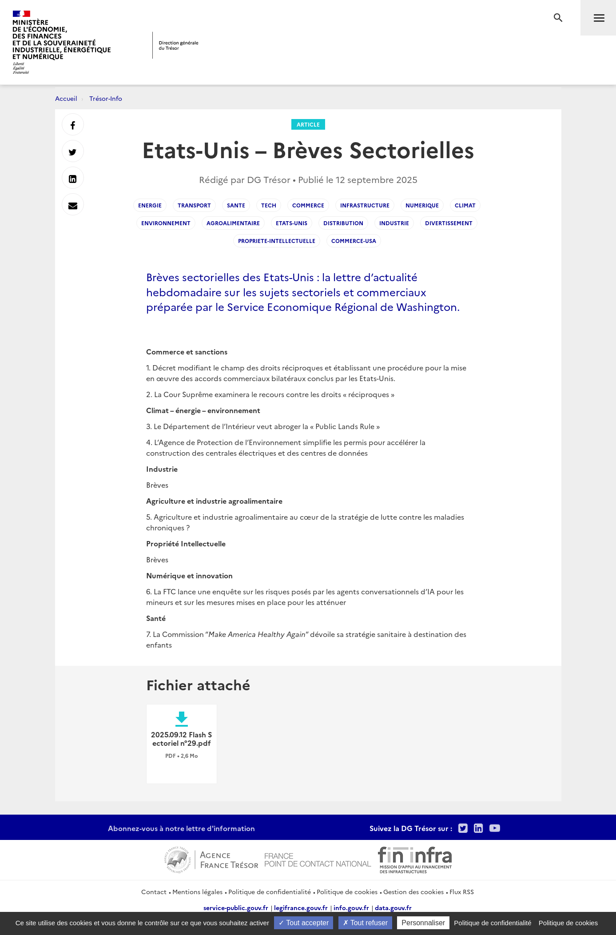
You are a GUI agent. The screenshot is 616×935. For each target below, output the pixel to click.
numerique (422, 205)
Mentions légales (197, 891)
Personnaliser (423, 923)
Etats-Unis (291, 223)
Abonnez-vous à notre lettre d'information (181, 828)
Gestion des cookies (413, 891)
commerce (308, 205)
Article (308, 124)
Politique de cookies (347, 891)
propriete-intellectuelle (276, 240)
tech (268, 205)
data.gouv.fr (393, 907)
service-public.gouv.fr (235, 907)
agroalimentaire (233, 223)
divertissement (449, 223)
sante (236, 205)
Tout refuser (365, 923)
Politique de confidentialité (269, 891)
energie (150, 205)
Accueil (66, 98)
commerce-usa (353, 240)
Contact (154, 891)
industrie (394, 223)
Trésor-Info (105, 98)
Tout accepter (303, 923)
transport (194, 205)
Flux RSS (461, 891)
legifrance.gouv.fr (301, 907)
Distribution (343, 223)
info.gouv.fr (351, 907)
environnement (166, 223)
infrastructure (364, 205)
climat (465, 205)
